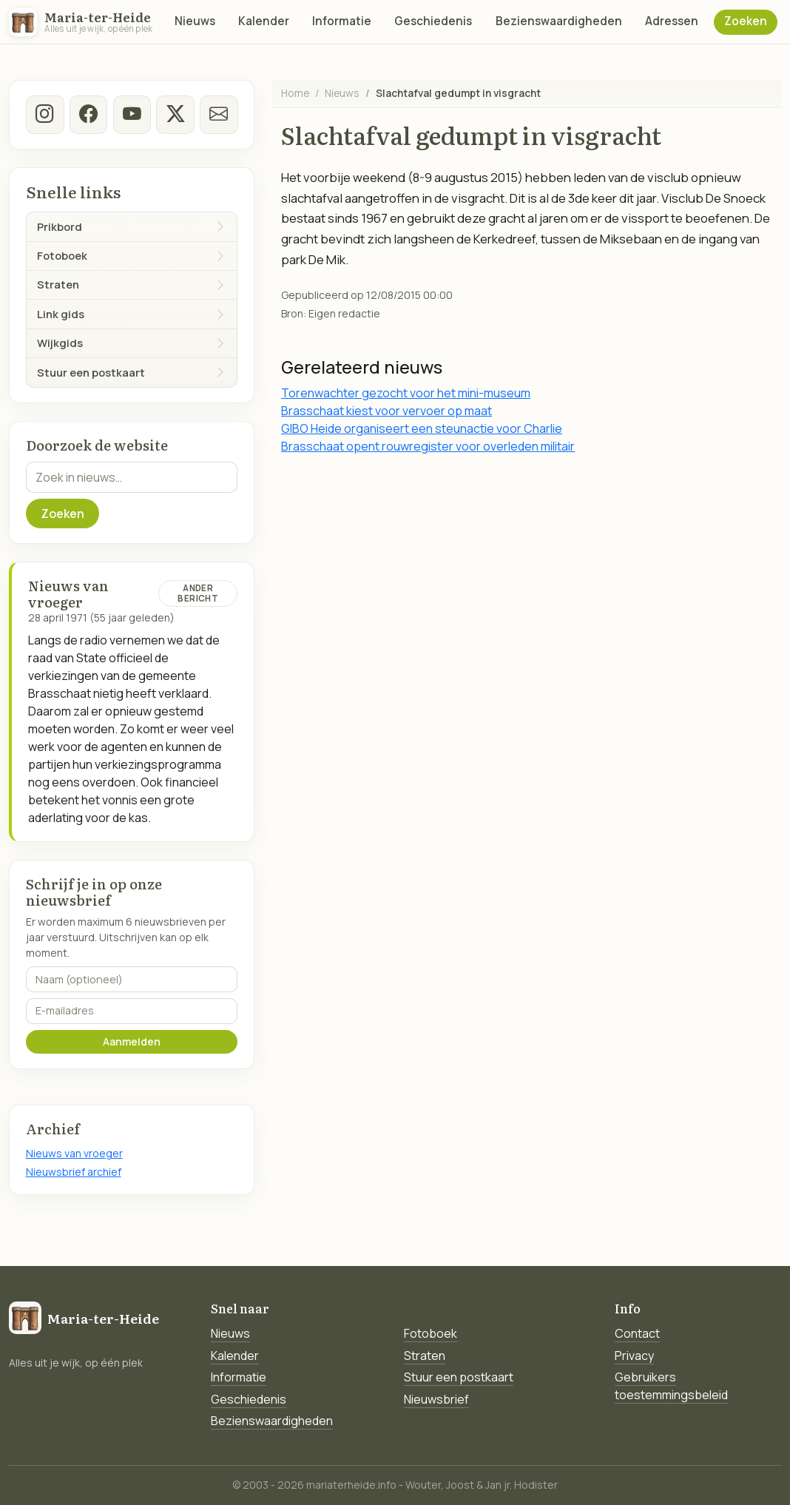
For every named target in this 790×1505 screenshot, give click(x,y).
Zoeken (745, 21)
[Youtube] (131, 114)
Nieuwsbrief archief (73, 1172)
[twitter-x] (175, 114)
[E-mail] (219, 114)
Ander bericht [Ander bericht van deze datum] (197, 593)
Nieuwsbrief (436, 1399)
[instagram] (45, 114)
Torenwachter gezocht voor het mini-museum (405, 393)
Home (295, 93)
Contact (637, 1333)
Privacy (634, 1355)
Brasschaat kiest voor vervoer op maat (386, 411)
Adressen (671, 21)
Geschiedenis (433, 21)
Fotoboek (430, 1333)
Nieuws (195, 21)
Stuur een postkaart (458, 1377)
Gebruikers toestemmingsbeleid (671, 1386)
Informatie (341, 21)
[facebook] (88, 114)
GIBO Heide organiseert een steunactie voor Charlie (421, 428)
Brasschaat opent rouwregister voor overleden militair (428, 446)
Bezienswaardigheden (559, 21)
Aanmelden (132, 1041)
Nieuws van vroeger (74, 1153)
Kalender (263, 21)
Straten (424, 1355)
